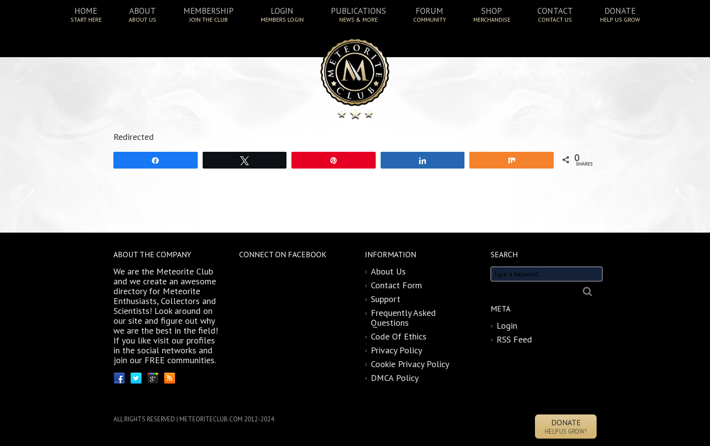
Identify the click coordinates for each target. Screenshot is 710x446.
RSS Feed (514, 339)
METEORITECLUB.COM (211, 419)
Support (385, 299)
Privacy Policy (396, 350)
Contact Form (396, 285)
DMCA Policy (395, 377)
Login (507, 325)
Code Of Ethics (398, 336)
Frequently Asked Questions (403, 317)
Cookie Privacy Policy (410, 364)
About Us (388, 271)
